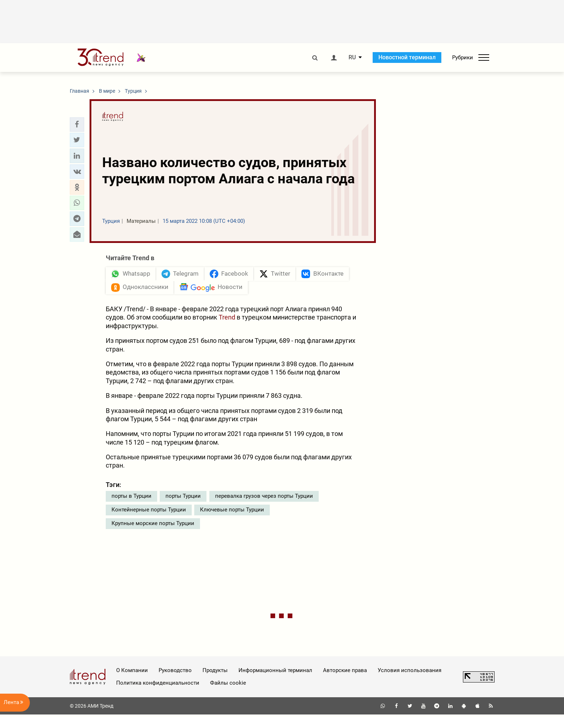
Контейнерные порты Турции (149, 512)
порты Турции (183, 498)
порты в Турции (131, 498)
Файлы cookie (228, 685)
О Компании (132, 673)
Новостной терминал (407, 57)
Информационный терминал (275, 673)
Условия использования (409, 673)
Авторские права (345, 673)
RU (352, 57)
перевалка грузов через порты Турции (264, 498)
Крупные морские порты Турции (153, 526)
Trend (227, 319)
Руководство (175, 673)
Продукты (215, 673)
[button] (77, 124)
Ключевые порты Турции (232, 512)
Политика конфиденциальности (157, 685)
